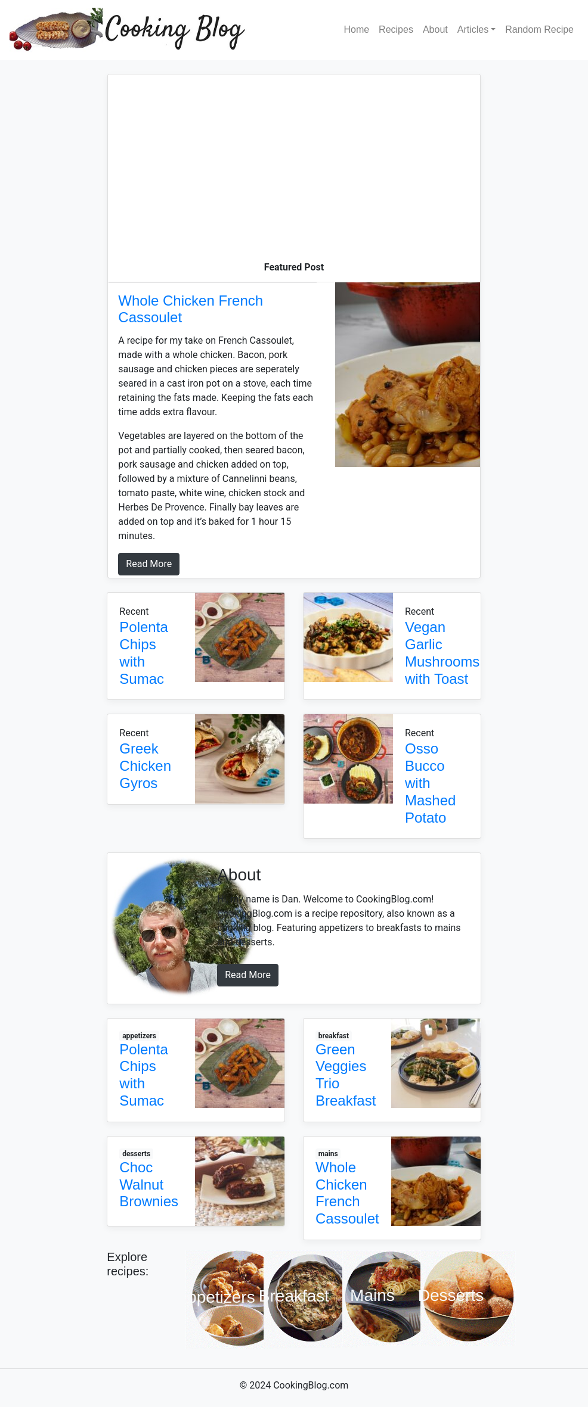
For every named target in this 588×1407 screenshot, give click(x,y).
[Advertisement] (294, 171)
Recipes (396, 29)
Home (356, 29)
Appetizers (215, 1297)
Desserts (451, 1295)
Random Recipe (539, 29)
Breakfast (294, 1296)
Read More (149, 563)
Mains (372, 1295)
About (435, 29)
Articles (472, 29)
